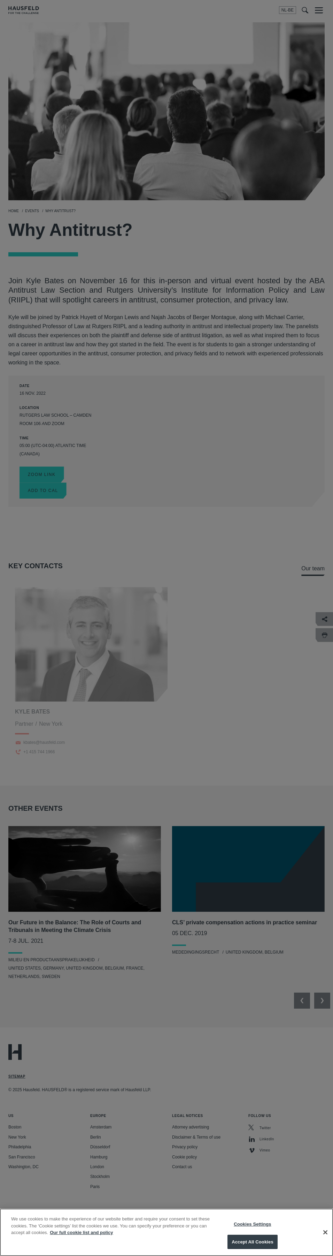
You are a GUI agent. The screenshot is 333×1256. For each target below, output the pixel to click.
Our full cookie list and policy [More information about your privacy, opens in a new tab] (81, 1237)
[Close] (325, 1237)
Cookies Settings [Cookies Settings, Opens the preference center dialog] (252, 1228)
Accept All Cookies (252, 1246)
